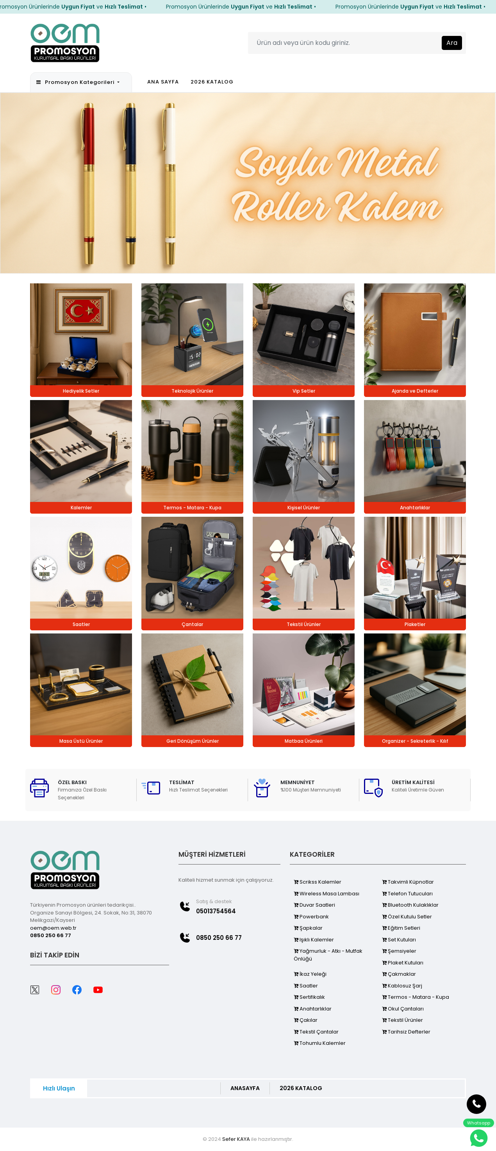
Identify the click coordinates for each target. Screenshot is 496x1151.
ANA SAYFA (163, 81)
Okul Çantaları (403, 1008)
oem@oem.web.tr (53, 928)
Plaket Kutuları (402, 962)
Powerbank (311, 916)
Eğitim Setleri (401, 928)
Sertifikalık (309, 997)
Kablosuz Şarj (402, 985)
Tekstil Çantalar (316, 1031)
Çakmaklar (399, 974)
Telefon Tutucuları (407, 893)
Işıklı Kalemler (314, 939)
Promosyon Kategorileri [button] (76, 82)
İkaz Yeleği (310, 974)
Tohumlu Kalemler (320, 1043)
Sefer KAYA (236, 1139)
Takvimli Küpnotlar (408, 882)
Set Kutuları (399, 939)
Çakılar (306, 1020)
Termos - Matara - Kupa (415, 997)
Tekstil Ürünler (402, 1020)
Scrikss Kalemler (317, 882)
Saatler (306, 985)
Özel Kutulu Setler (407, 916)
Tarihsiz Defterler (406, 1031)
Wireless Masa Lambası (326, 893)
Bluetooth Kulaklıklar (410, 905)
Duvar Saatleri (314, 905)
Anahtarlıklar (313, 1008)
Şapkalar (308, 928)
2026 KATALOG (212, 81)
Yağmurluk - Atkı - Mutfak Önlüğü (328, 954)
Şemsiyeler (399, 951)
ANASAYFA (245, 1088)
